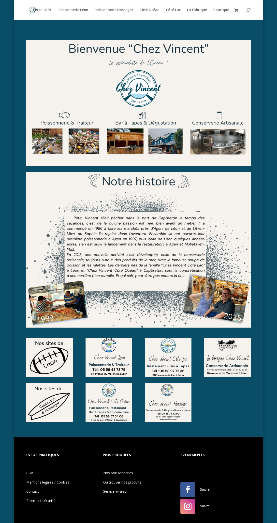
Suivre (205, 489)
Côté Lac (173, 10)
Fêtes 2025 (42, 10)
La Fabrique (197, 10)
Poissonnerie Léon (73, 10)
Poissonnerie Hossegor (114, 10)
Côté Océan (150, 10)
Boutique (221, 10)
